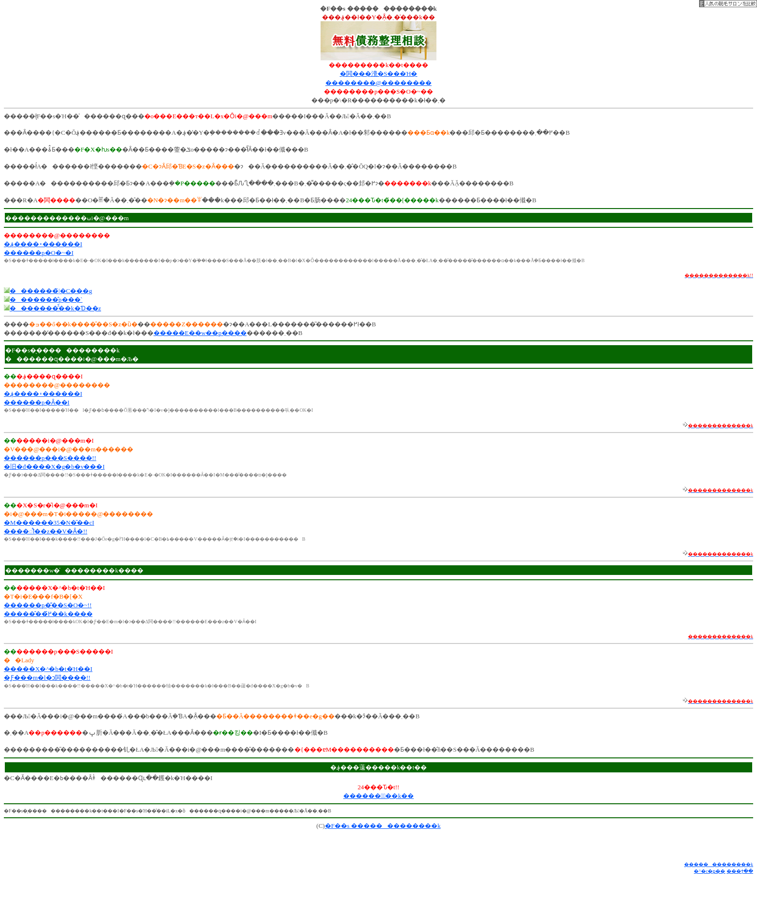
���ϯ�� (740, 871)
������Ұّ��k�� (378, 795)
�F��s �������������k (383, 825)
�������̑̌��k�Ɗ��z (55, 308)
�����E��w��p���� (200, 332)
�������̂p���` (46, 299)
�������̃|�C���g (51, 290)
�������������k (718, 864)
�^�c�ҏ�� (709, 871)
